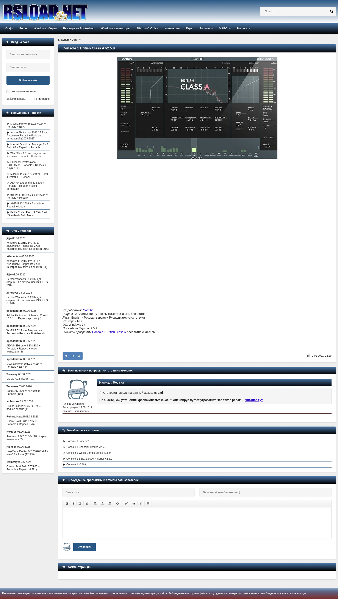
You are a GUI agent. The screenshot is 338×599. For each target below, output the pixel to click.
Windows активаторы (115, 28)
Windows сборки (45, 28)
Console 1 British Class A (109, 332)
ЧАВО (223, 28)
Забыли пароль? (16, 98)
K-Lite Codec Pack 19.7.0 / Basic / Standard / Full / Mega (27, 214)
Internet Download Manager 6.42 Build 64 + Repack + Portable (27, 146)
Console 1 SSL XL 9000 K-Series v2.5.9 (89, 458)
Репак (23, 28)
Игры (189, 28)
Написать (243, 28)
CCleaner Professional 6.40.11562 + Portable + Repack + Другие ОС (26, 165)
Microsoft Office (147, 28)
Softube (88, 310)
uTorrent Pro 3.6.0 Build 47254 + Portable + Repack (27, 196)
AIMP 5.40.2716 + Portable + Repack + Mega (25, 205)
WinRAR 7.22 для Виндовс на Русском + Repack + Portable (26, 155)
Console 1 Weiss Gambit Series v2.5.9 (88, 452)
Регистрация (42, 98)
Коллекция (172, 28)
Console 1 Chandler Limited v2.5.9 (86, 447)
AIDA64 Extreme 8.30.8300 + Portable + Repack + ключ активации (25, 185)
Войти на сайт (28, 80)
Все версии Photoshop (78, 28)
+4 (72, 356)
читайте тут (254, 400)
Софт (9, 28)
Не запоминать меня (23, 91)
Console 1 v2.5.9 (76, 464)
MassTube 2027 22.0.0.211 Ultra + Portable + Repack (27, 175)
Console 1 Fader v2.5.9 (79, 441)
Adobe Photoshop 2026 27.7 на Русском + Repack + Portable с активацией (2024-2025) (27, 135)
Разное (205, 28)
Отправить (84, 546)
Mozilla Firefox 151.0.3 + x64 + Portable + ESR (26, 125)
